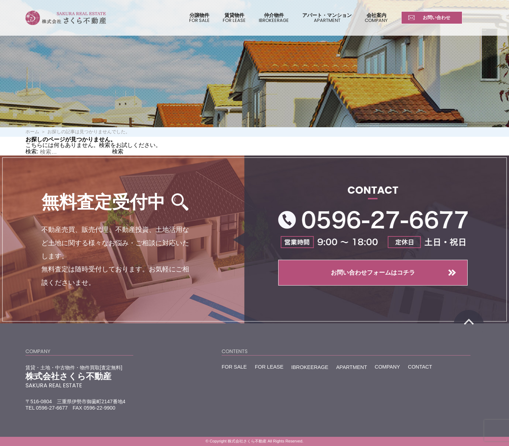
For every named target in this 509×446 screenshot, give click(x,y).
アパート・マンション (327, 17)
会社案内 (376, 17)
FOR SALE (234, 366)
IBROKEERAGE (309, 367)
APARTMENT (351, 366)
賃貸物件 (234, 17)
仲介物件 (274, 17)
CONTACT (420, 366)
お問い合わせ (436, 17)
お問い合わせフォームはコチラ (373, 272)
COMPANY (387, 366)
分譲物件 (199, 17)
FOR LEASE (269, 366)
